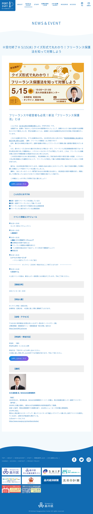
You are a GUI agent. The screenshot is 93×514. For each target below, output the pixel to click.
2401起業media (55, 4)
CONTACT (21, 461)
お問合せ (89, 5)
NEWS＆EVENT (28, 4)
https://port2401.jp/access (18, 328)
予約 (82, 5)
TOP (3, 458)
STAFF (36, 4)
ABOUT (20, 4)
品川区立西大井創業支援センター (30, 126)
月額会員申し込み (45, 4)
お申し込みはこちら (18, 184)
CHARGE (5, 461)
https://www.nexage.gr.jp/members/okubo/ (24, 421)
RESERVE (64, 4)
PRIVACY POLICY (34, 461)
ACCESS (73, 4)
